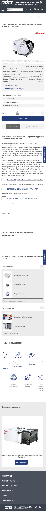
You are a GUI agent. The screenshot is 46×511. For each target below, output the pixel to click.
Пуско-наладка (19, 326)
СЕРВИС (5, 496)
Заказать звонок (44, 155)
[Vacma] (23, 3)
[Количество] (38, 113)
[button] (42, 127)
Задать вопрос (44, 257)
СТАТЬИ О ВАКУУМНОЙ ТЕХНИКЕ (19, 198)
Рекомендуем (7, 266)
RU (38, 9)
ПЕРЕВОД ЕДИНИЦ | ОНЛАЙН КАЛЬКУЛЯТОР (23, 189)
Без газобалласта (11, 105)
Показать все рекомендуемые (14, 301)
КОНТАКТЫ (6, 501)
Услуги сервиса (8, 308)
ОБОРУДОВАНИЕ (8, 481)
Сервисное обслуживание (23, 317)
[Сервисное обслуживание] (7, 317)
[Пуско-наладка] (7, 326)
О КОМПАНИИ (7, 476)
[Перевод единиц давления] (35, 9)
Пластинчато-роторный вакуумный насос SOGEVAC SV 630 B (23, 456)
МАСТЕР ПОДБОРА (9, 486)
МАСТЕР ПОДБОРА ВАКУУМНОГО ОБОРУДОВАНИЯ (25, 180)
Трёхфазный (9, 98)
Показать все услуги (10, 333)
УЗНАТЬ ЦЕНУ (23, 462)
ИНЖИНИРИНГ (7, 491)
